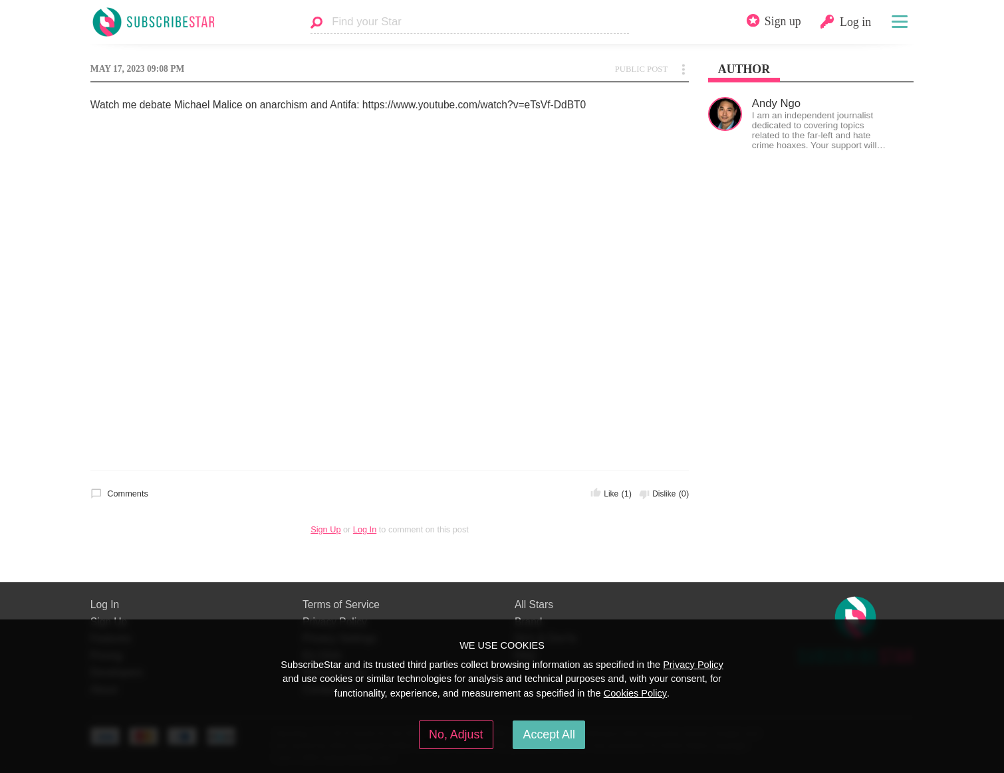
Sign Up (325, 529)
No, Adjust (456, 734)
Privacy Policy (693, 664)
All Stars (534, 604)
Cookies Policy (635, 693)
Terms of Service (341, 604)
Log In (364, 529)
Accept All (549, 734)
